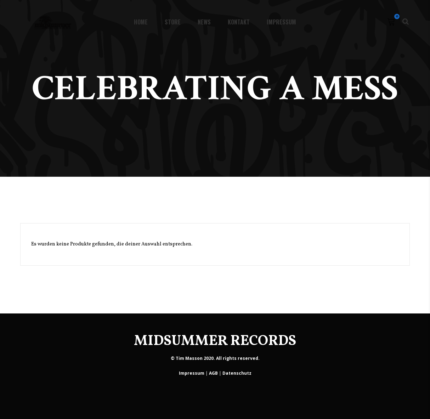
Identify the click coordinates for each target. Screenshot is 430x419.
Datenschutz (236, 373)
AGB (213, 373)
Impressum (191, 373)
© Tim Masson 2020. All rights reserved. (215, 358)
